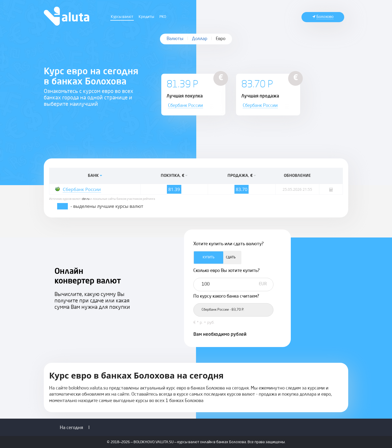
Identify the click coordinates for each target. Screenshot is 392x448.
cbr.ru (85, 199)
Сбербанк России (185, 105)
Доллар (199, 39)
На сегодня (71, 428)
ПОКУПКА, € (174, 176)
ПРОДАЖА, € (242, 176)
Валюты (175, 39)
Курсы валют (122, 17)
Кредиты (146, 17)
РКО (162, 17)
